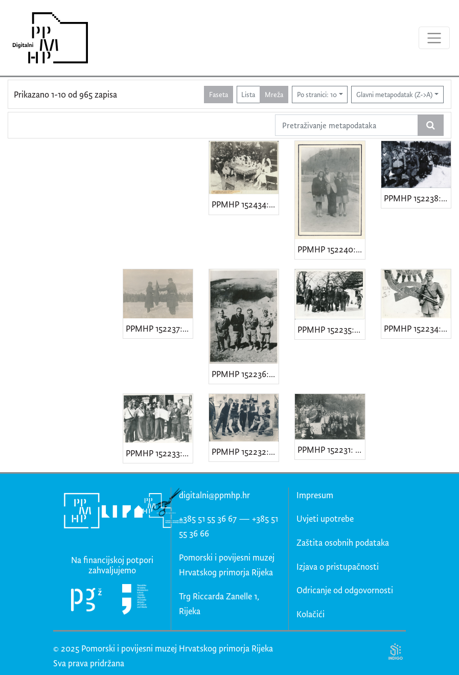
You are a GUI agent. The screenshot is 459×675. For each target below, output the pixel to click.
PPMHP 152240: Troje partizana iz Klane (330, 249)
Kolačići (310, 614)
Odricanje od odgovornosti (344, 590)
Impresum (314, 495)
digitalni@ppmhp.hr (214, 495)
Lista (248, 94)
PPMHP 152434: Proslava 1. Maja (245, 204)
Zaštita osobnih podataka (342, 542)
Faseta (218, 94)
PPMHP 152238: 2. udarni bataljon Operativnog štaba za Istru (417, 198)
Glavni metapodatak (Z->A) (394, 94)
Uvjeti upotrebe (325, 518)
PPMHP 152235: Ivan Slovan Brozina (330, 329)
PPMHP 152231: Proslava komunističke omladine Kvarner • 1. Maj (330, 449)
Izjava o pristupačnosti (337, 566)
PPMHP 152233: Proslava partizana (159, 453)
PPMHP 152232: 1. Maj (245, 451)
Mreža (274, 94)
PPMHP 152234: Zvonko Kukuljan (417, 328)
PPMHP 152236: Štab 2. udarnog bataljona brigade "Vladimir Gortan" (245, 374)
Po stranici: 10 (317, 94)
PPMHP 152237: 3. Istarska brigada (159, 328)
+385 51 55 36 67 (208, 518)
